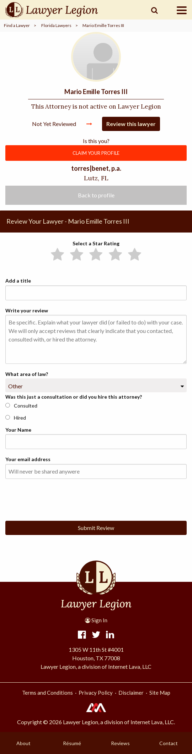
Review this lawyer (131, 123)
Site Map (159, 692)
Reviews (120, 743)
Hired (15, 418)
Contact (168, 743)
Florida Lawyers (56, 25)
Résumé (72, 743)
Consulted (21, 406)
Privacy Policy (96, 692)
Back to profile (96, 195)
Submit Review (96, 527)
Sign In (96, 620)
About (23, 743)
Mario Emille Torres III (103, 25)
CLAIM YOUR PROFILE (96, 153)
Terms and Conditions (47, 692)
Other (15, 386)
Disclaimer (131, 692)
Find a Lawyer (17, 25)
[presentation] (59, 498)
